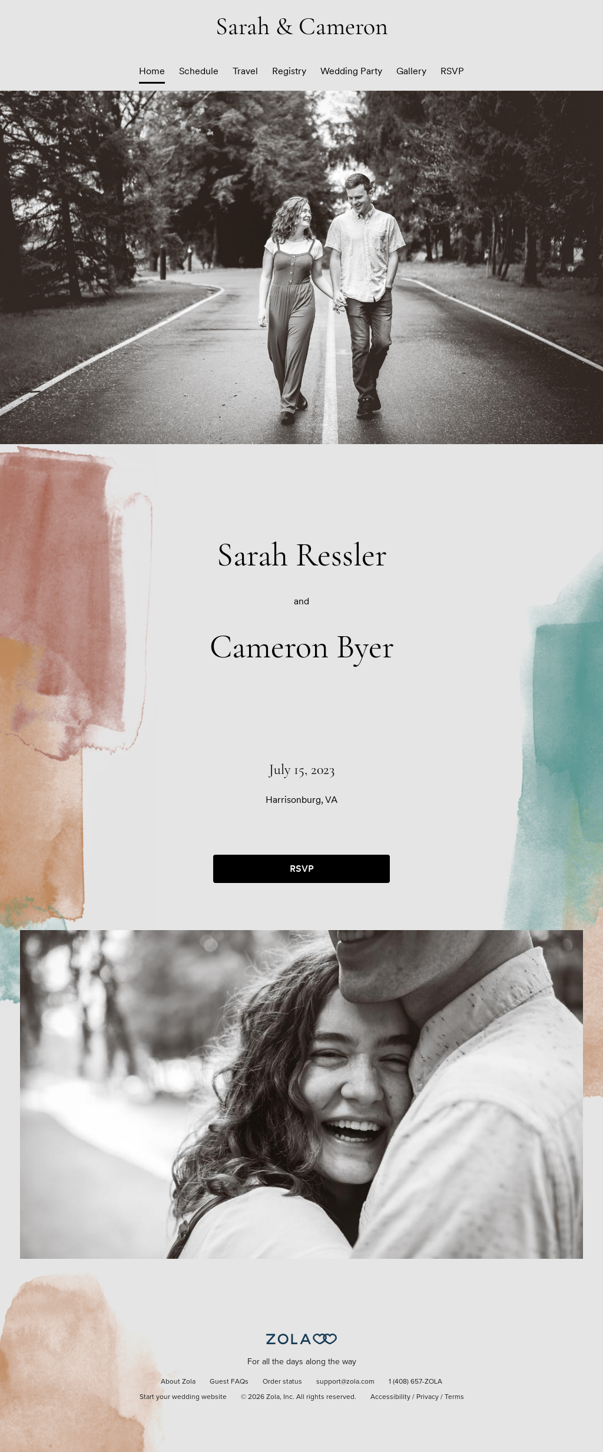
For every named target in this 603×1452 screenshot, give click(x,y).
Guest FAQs (229, 1381)
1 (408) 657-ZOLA (415, 1381)
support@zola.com (345, 1381)
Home (152, 71)
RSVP (452, 71)
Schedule (198, 71)
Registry (289, 71)
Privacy (427, 1397)
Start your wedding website (183, 1397)
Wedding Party (351, 71)
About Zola (178, 1381)
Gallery (411, 71)
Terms (454, 1397)
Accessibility (390, 1397)
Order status (282, 1381)
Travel (245, 71)
